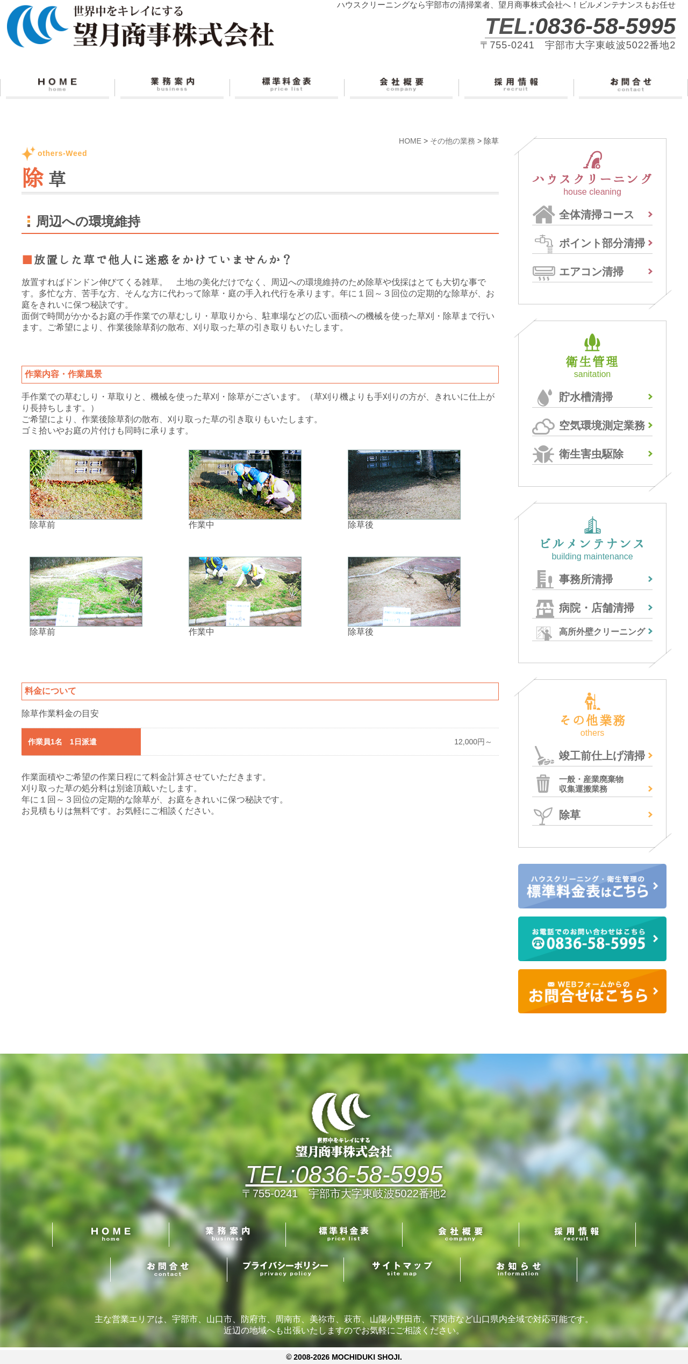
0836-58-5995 (605, 26)
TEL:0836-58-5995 (344, 1174)
